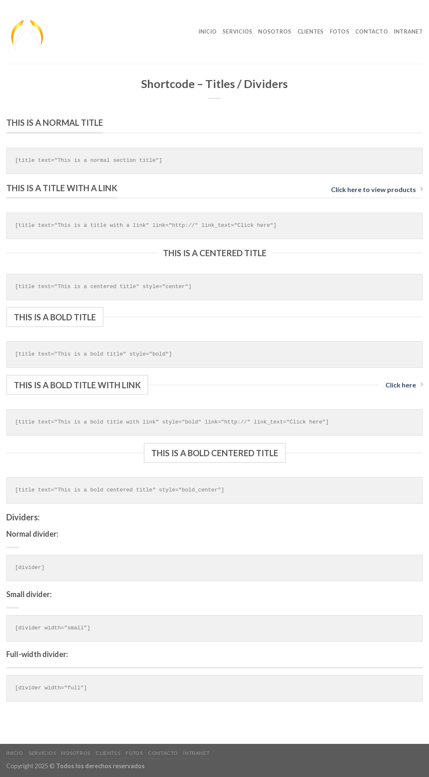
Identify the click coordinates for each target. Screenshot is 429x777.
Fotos (339, 31)
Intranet (408, 31)
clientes (310, 31)
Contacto (371, 31)
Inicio (208, 31)
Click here (404, 385)
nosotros (274, 31)
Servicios (237, 31)
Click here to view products (377, 189)
